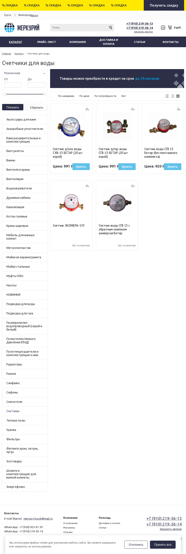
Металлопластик (18, 248)
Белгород (24, 14)
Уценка (11, 430)
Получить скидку (164, 5)
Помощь (105, 517)
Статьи (102, 527)
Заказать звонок (143, 31)
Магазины (69, 527)
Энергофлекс (15, 487)
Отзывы (68, 532)
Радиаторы (14, 364)
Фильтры (13, 439)
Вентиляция (14, 179)
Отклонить (136, 544)
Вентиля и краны (18, 169)
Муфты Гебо (14, 276)
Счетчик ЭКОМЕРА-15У (69, 225)
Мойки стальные (18, 266)
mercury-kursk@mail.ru (38, 518)
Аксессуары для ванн (21, 119)
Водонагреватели (19, 188)
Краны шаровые (17, 225)
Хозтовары (14, 461)
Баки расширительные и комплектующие (23, 139)
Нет (123, 96)
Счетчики (12, 411)
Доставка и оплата (109, 523)
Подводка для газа (19, 313)
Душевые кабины (18, 197)
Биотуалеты (15, 151)
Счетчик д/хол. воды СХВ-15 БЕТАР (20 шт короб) (68, 152)
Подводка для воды (20, 304)
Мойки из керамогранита (23, 257)
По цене (84, 96)
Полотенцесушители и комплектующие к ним (22, 353)
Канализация (15, 207)
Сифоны (12, 392)
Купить (81, 166)
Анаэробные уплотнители (24, 129)
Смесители (14, 401)
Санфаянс (13, 383)
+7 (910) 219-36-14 (139, 28)
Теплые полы (15, 420)
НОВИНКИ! (13, 294)
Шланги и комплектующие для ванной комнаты (21, 474)
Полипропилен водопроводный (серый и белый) (24, 326)
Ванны (10, 160)
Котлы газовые (16, 216)
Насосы (11, 285)
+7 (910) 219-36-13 (139, 23)
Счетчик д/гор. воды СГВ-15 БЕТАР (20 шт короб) (113, 152)
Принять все (163, 544)
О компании (70, 523)
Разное (11, 373)
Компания (70, 517)
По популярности (105, 96)
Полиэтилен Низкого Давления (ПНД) (21, 340)
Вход (34, 15)
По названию (66, 96)
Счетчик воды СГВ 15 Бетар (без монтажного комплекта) (160, 152)
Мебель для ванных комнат (20, 236)
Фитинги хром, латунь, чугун (22, 450)
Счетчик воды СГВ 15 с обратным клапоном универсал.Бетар (114, 229)
